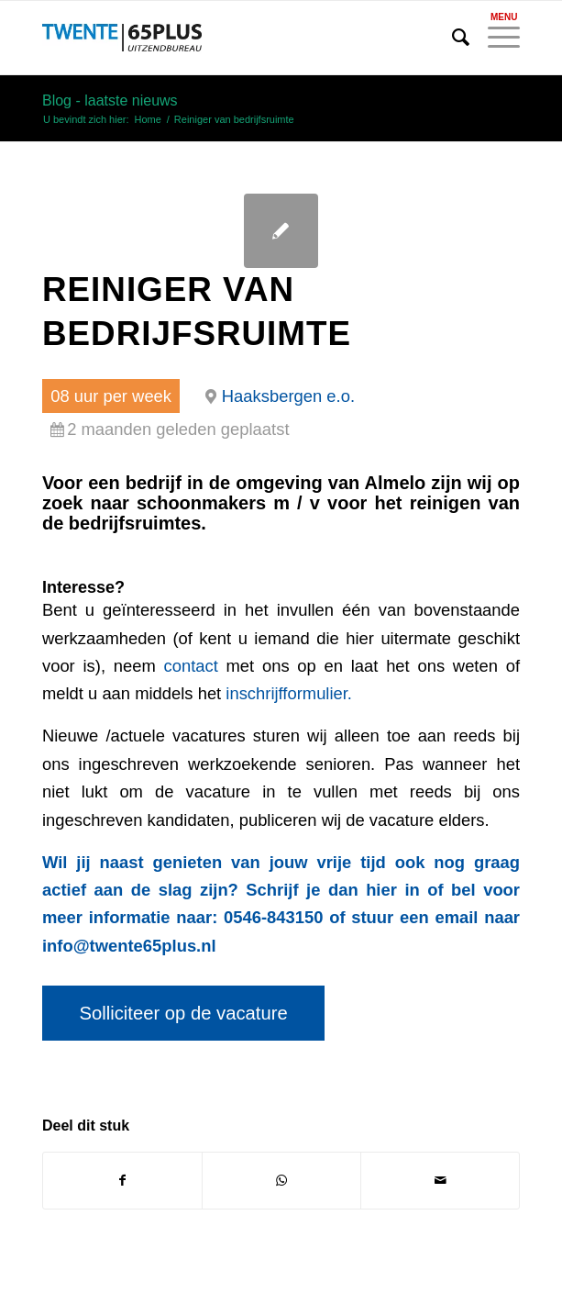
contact (191, 665)
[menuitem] (451, 37)
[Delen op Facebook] (122, 1181)
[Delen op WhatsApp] (281, 1181)
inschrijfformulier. (289, 693)
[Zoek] (451, 37)
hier (381, 889)
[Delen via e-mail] (440, 1181)
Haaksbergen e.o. (288, 396)
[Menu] (494, 37)
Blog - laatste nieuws (110, 100)
